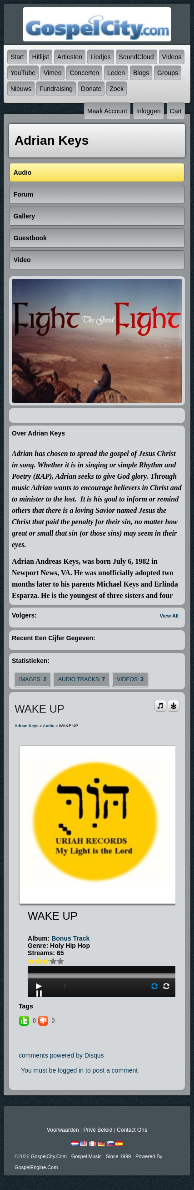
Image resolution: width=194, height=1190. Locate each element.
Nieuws (20, 88)
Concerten (84, 72)
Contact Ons (132, 1130)
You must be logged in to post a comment (79, 1070)
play (102, 950)
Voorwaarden (63, 1130)
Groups (167, 72)
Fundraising (56, 88)
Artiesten (69, 57)
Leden (116, 72)
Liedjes (100, 57)
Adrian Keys (27, 726)
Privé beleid (97, 1130)
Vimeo (52, 72)
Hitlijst (40, 57)
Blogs (141, 72)
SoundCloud (136, 57)
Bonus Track (70, 938)
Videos (172, 57)
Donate (91, 88)
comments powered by (61, 1055)
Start (17, 57)
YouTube (22, 72)
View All (169, 615)
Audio (49, 726)
